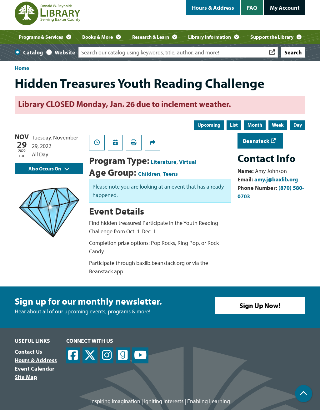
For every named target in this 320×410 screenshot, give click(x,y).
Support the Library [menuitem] (271, 37)
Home (22, 68)
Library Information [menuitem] (209, 37)
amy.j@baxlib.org (276, 179)
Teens (170, 173)
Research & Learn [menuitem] (150, 37)
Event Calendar (34, 368)
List (234, 125)
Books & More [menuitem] (97, 37)
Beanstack (256, 140)
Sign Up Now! (259, 305)
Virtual (188, 161)
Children (149, 173)
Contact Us (28, 351)
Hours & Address (213, 7)
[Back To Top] (303, 393)
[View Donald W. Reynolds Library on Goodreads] (123, 355)
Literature (164, 161)
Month (255, 125)
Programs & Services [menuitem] (41, 37)
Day (297, 125)
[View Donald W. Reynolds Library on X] (90, 355)
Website (65, 52)
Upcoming (209, 125)
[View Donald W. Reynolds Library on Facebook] (73, 355)
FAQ (252, 7)
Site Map (26, 377)
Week (278, 125)
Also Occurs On (48, 168)
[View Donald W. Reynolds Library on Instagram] (107, 355)
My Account (285, 7)
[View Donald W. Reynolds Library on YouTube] (140, 355)
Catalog (33, 52)
